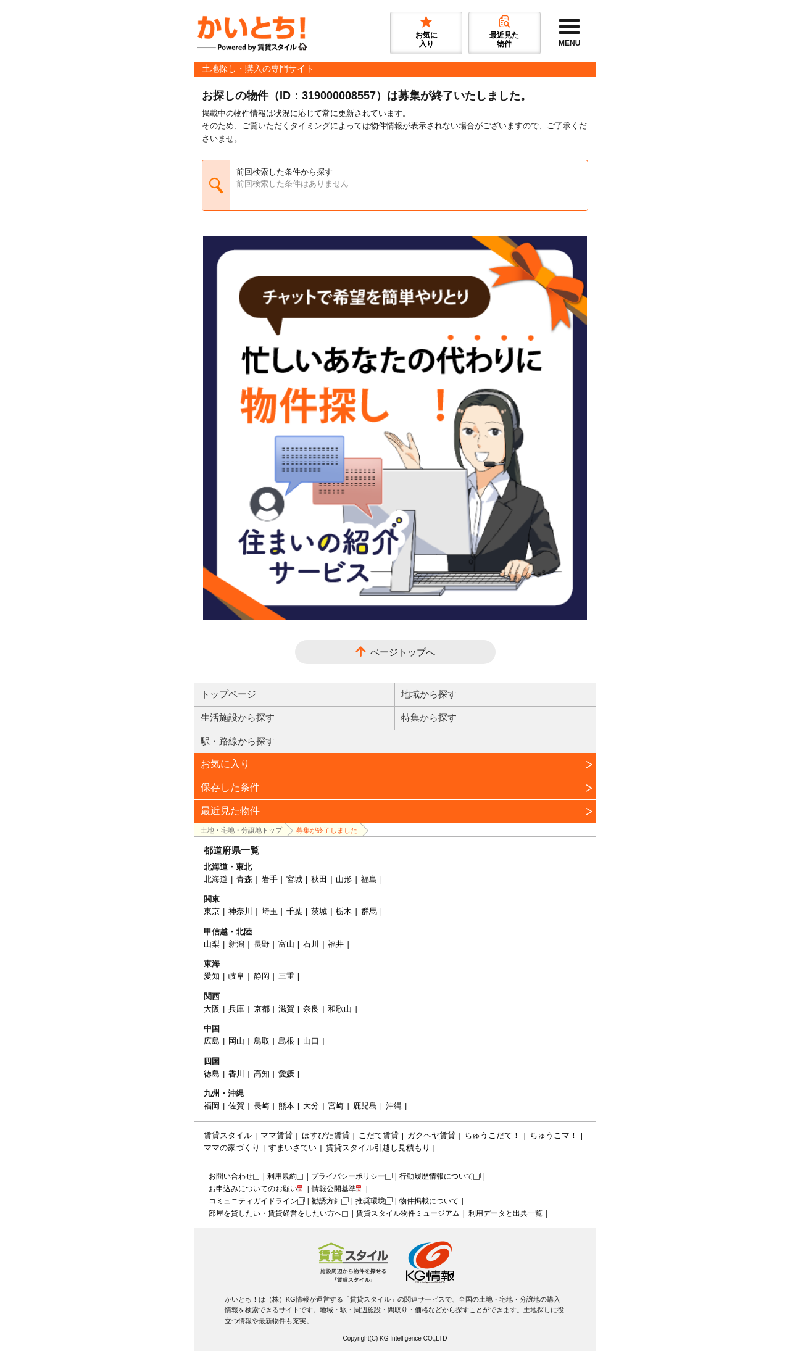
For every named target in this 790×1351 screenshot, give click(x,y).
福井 (336, 944)
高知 (262, 1073)
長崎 (262, 1105)
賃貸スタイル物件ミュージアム (408, 1213)
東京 (212, 911)
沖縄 (394, 1105)
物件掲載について (429, 1201)
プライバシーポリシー (348, 1176)
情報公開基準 (334, 1188)
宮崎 (336, 1105)
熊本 (286, 1105)
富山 (286, 944)
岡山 (236, 1040)
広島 (212, 1040)
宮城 (294, 879)
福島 (369, 879)
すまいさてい (292, 1147)
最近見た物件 (230, 810)
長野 (262, 944)
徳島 (212, 1073)
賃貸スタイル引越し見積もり (378, 1147)
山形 (344, 879)
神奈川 (240, 911)
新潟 (236, 944)
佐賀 (236, 1105)
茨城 (319, 911)
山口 (311, 1040)
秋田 (319, 879)
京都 (262, 1008)
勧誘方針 (326, 1201)
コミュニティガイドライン (253, 1201)
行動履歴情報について (436, 1176)
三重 (286, 976)
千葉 (294, 911)
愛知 (212, 976)
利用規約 (282, 1176)
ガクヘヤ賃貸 (431, 1135)
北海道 (216, 879)
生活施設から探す (238, 717)
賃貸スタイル (228, 1135)
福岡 (212, 1105)
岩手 (270, 879)
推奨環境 (370, 1201)
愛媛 (286, 1073)
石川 (311, 944)
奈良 (311, 1008)
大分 (311, 1105)
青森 (244, 879)
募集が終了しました (326, 830)
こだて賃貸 (379, 1135)
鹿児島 (365, 1105)
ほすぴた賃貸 (326, 1135)
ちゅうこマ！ (554, 1135)
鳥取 (262, 1040)
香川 (236, 1073)
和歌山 (340, 1008)
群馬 (369, 911)
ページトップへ (402, 652)
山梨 (212, 944)
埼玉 (270, 911)
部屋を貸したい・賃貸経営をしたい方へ (275, 1213)
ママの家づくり (232, 1147)
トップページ (228, 694)
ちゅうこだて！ (492, 1135)
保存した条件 (230, 787)
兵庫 (236, 1008)
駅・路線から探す (238, 741)
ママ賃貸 (276, 1135)
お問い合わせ (231, 1176)
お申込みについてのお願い (253, 1188)
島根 (286, 1040)
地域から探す (429, 694)
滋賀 (286, 1008)
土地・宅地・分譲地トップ (241, 830)
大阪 (212, 1008)
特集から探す (429, 717)
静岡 (262, 976)
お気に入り (225, 764)
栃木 (344, 911)
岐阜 (236, 976)
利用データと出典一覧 (505, 1213)
